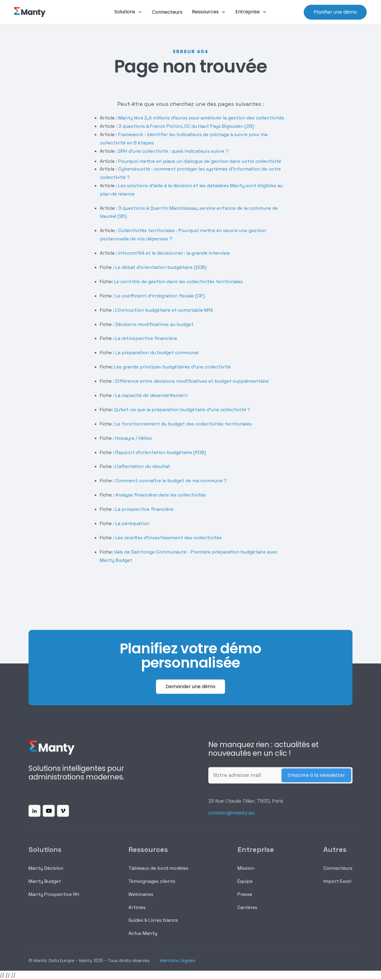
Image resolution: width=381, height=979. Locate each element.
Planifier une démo (335, 12)
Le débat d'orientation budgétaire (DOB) (160, 267)
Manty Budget (45, 886)
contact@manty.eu (231, 817)
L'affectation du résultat (142, 466)
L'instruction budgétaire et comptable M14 (163, 310)
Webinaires (140, 899)
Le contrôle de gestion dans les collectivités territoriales (178, 281)
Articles (137, 912)
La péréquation (132, 523)
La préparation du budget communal (157, 352)
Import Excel (337, 886)
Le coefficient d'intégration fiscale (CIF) (160, 296)
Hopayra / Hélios (133, 438)
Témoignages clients (151, 886)
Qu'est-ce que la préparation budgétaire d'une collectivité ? (182, 409)
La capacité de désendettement (151, 395)
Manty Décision (46, 873)
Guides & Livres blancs (153, 925)
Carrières (247, 912)
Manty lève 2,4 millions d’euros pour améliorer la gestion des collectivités (200, 118)
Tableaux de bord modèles (158, 873)
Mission (245, 873)
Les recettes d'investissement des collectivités (168, 538)
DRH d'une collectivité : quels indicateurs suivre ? (173, 151)
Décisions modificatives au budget (154, 324)
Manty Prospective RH (54, 899)
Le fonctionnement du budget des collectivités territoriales (183, 424)
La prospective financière (144, 509)
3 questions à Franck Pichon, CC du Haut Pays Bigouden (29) (186, 126)
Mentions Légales (178, 960)
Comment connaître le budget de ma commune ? (171, 480)
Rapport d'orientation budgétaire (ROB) (160, 452)
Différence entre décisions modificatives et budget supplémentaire (192, 381)
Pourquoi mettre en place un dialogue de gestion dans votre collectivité (199, 161)
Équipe (245, 886)
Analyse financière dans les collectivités (160, 495)
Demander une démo (190, 686)
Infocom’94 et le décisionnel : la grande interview (174, 253)
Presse (244, 899)
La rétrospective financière (145, 338)
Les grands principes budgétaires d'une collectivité (172, 367)
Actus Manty (142, 938)
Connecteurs (337, 873)
